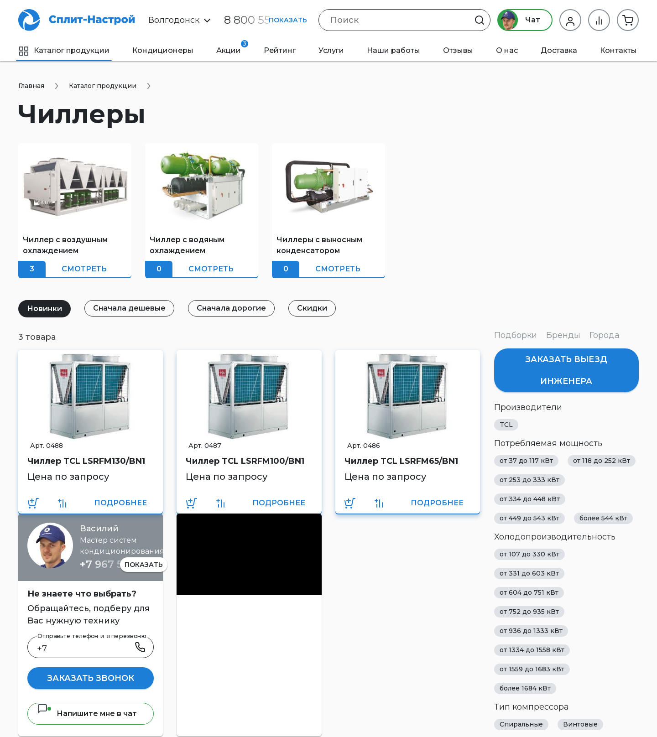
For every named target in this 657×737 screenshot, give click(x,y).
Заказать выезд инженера (566, 370)
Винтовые (580, 724)
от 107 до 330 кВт (529, 554)
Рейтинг (280, 50)
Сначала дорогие (231, 308)
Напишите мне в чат (87, 713)
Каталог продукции (64, 50)
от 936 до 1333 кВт (531, 631)
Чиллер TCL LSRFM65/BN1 (401, 461)
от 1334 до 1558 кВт (532, 650)
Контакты (618, 50)
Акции (232, 47)
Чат (519, 20)
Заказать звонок (90, 678)
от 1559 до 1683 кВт (532, 669)
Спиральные (521, 724)
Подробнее (120, 502)
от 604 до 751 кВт (529, 592)
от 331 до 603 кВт (529, 573)
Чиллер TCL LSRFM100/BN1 (245, 461)
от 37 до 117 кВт (526, 461)
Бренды (563, 335)
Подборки (515, 335)
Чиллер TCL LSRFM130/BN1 (86, 461)
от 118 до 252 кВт (601, 461)
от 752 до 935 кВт (529, 611)
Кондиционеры (162, 50)
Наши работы (393, 50)
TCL (506, 424)
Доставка (559, 50)
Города (604, 335)
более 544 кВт (603, 518)
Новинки (44, 308)
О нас (507, 50)
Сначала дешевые (129, 308)
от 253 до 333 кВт (529, 480)
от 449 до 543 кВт (529, 518)
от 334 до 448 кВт (530, 499)
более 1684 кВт (525, 688)
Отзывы (458, 50)
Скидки (312, 308)
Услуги (331, 50)
